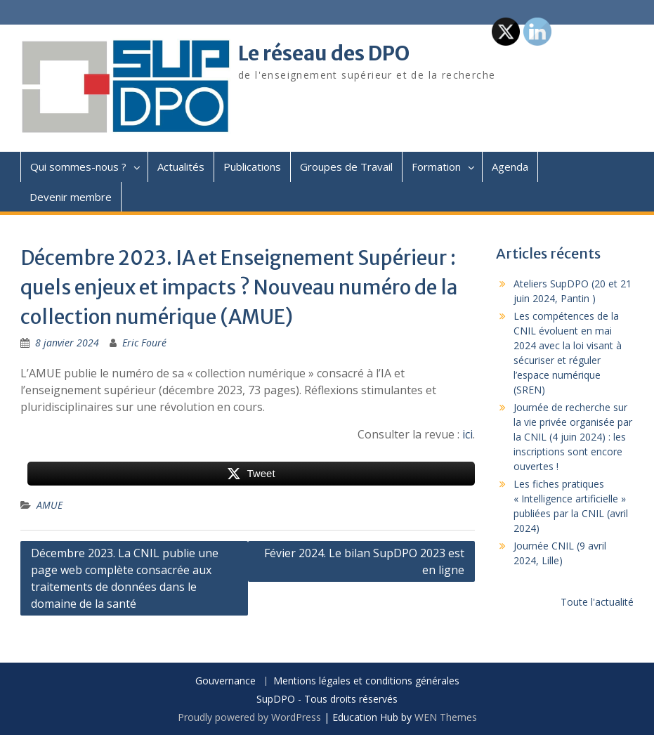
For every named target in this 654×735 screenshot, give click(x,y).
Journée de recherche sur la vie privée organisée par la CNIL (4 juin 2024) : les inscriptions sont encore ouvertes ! (573, 437)
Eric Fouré (144, 342)
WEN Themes (445, 717)
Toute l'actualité (597, 602)
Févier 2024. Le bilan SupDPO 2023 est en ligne (364, 561)
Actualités (180, 167)
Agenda (510, 167)
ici (467, 434)
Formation (436, 167)
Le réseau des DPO (324, 53)
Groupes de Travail (346, 167)
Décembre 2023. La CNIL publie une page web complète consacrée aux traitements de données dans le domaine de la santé (124, 578)
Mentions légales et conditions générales (366, 681)
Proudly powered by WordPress (249, 717)
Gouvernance (225, 681)
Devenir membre (71, 197)
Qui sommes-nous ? (78, 167)
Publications (252, 167)
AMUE (50, 505)
